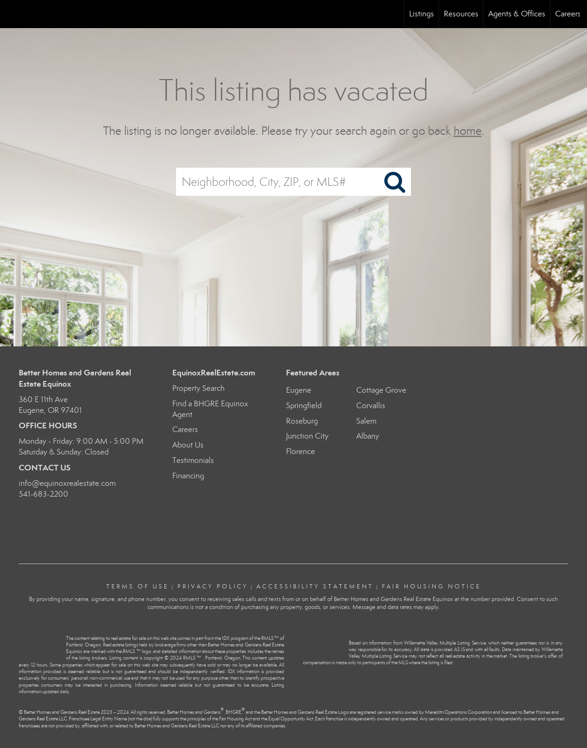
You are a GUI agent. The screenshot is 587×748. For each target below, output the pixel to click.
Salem (366, 421)
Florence (300, 451)
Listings (421, 14)
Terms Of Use (137, 586)
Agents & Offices (516, 14)
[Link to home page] (12, 14)
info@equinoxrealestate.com (67, 483)
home (468, 131)
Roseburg (302, 421)
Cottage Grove (381, 390)
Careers (568, 14)
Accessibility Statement (315, 586)
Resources (461, 14)
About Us (188, 445)
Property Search (198, 388)
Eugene (298, 390)
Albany (367, 436)
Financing (188, 476)
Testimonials (193, 460)
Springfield (304, 406)
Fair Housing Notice (431, 586)
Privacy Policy (212, 586)
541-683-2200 (43, 494)
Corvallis (370, 406)
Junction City (307, 436)
